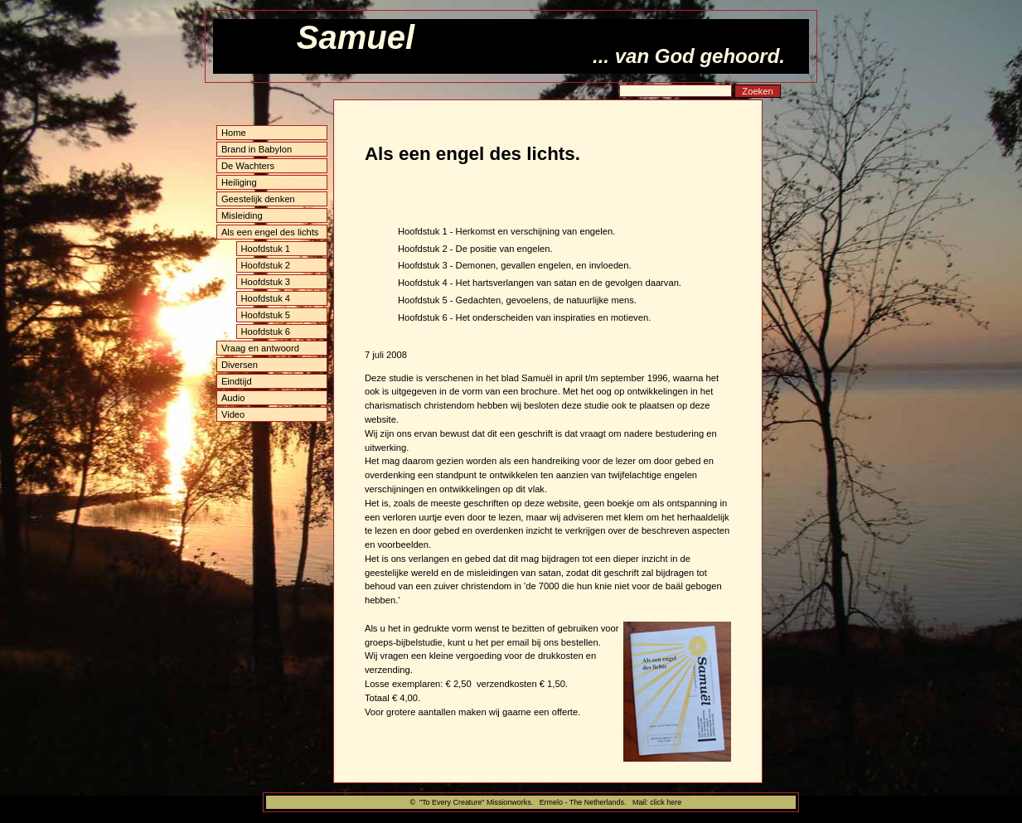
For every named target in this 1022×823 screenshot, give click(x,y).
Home (233, 133)
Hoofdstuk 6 (265, 331)
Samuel (355, 37)
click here (665, 802)
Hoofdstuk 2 (265, 265)
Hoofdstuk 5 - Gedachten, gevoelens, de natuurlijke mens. (517, 300)
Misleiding (242, 215)
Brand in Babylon (256, 149)
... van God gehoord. (689, 56)
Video (233, 414)
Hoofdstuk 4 (265, 298)
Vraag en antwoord (260, 348)
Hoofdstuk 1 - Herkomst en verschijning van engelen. (506, 231)
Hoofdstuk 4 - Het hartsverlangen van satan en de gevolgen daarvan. (539, 283)
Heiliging (239, 182)
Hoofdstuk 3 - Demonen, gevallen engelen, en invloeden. (515, 265)
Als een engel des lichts (270, 232)
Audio (233, 398)
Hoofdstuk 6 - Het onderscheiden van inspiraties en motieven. (524, 317)
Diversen (239, 365)
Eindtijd (236, 381)
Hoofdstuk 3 (265, 282)
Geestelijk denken (258, 199)
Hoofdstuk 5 (265, 315)
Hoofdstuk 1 (265, 249)
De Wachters (247, 166)
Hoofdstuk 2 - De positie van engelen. (475, 249)
